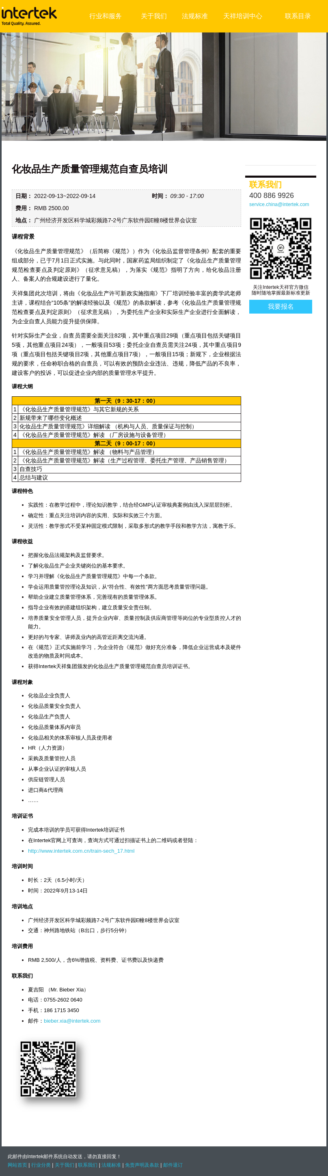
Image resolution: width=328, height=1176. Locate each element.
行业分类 (41, 1165)
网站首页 (17, 1165)
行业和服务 (105, 16)
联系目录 (298, 16)
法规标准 (195, 16)
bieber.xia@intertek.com (72, 1021)
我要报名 (281, 306)
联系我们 (87, 1165)
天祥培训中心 (242, 16)
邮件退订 (173, 1165)
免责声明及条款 (142, 1165)
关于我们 (154, 16)
